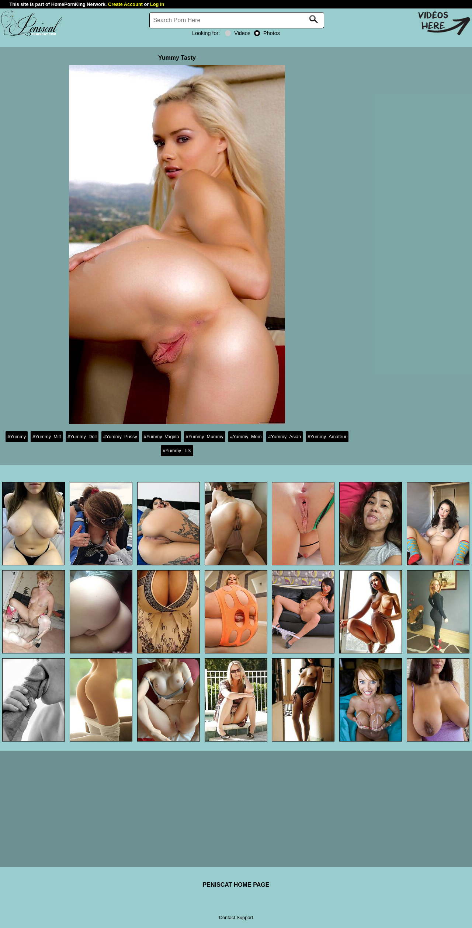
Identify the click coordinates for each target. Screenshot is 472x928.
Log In (157, 4)
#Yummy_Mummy (204, 436)
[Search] (236, 20)
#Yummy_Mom (245, 436)
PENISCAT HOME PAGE (236, 885)
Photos (267, 33)
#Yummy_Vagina (161, 436)
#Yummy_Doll (82, 436)
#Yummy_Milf (46, 436)
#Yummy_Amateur (327, 436)
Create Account (125, 4)
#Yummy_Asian (284, 436)
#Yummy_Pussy (120, 436)
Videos (237, 33)
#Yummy (16, 436)
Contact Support (236, 917)
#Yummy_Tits (177, 450)
